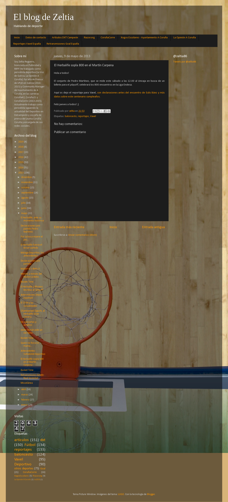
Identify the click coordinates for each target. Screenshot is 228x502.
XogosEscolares (21, 476)
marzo (25, 394)
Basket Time (27, 282)
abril (24, 389)
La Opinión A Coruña (184, 37)
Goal (42, 468)
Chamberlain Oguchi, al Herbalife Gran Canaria (33, 314)
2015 (21, 162)
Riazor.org (89, 37)
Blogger (151, 494)
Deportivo (22, 464)
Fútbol (29, 445)
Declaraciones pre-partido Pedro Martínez (31, 229)
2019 (21, 142)
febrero (25, 400)
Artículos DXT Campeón (65, 37)
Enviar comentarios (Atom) (82, 235)
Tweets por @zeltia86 (184, 62)
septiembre (27, 193)
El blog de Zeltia (43, 17)
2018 (21, 147)
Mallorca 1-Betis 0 (30, 269)
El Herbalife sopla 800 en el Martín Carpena (32, 362)
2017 (21, 152)
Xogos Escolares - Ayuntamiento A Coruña (144, 37)
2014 (21, 167)
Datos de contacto (36, 37)
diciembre (26, 177)
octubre (25, 187)
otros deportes (23, 468)
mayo (24, 213)
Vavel (93, 116)
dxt (42, 440)
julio (23, 203)
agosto (25, 198)
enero (24, 405)
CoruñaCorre (108, 37)
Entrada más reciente (69, 227)
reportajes (83, 116)
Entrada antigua (153, 227)
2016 (21, 157)
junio (24, 208)
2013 (21, 173)
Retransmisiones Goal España (63, 43)
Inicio (17, 37)
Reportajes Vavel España (27, 43)
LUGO (121, 494)
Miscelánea (27, 383)
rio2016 (37, 480)
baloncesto (71, 116)
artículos (21, 440)
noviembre (27, 182)
